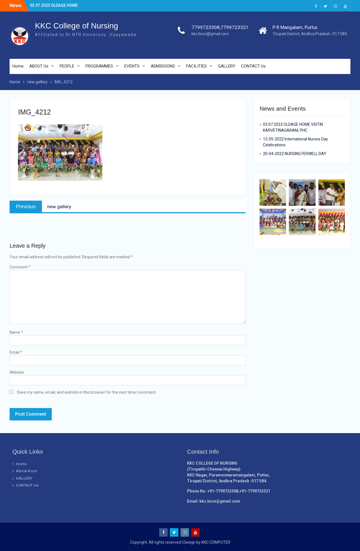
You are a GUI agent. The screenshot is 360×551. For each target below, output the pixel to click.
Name (16, 332)
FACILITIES (196, 66)
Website (17, 372)
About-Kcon (26, 471)
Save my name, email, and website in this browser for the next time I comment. (87, 392)
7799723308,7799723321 (220, 27)
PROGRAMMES (99, 66)
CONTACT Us (253, 66)
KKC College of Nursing (76, 25)
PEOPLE (67, 66)
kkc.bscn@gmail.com (210, 34)
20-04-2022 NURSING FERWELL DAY (294, 153)
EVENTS (132, 66)
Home (18, 66)
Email (16, 352)
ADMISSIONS (163, 66)
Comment (20, 267)
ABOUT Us (38, 66)
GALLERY (226, 66)
